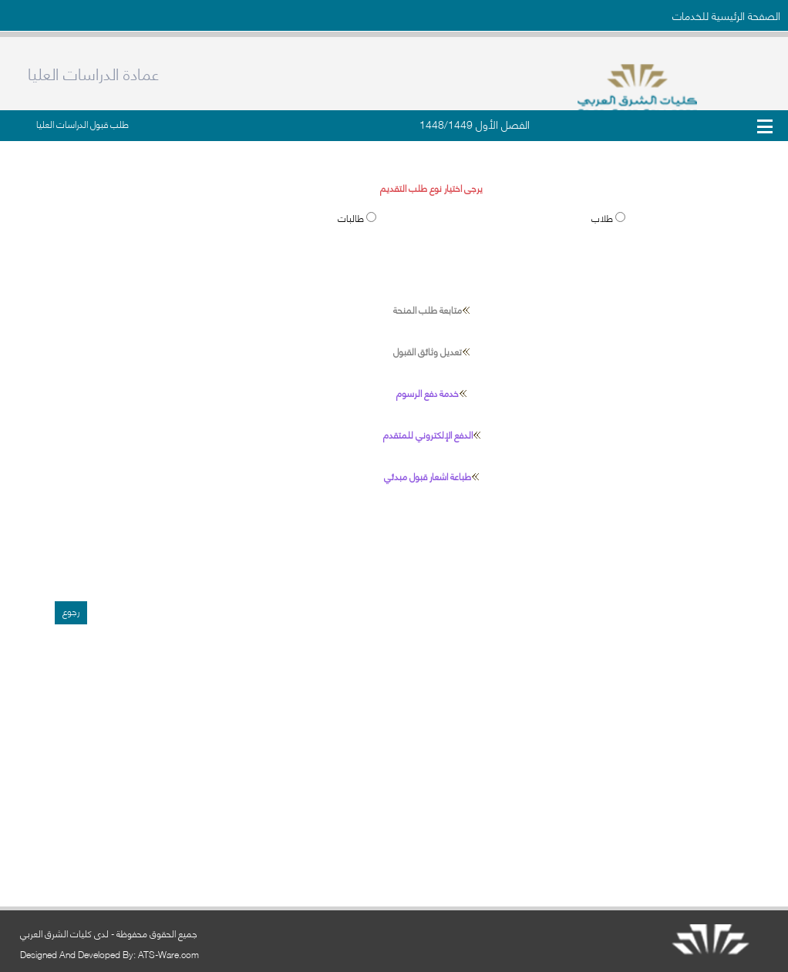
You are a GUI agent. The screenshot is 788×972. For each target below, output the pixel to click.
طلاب (603, 218)
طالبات (352, 218)
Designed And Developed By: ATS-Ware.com (109, 954)
